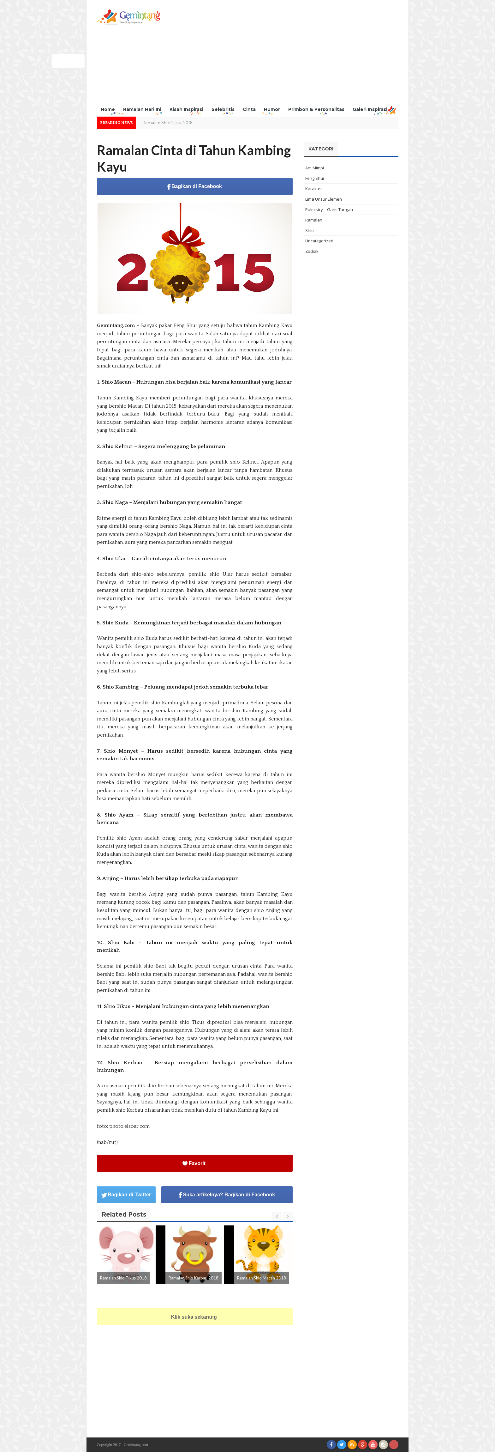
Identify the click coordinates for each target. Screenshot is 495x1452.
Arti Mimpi (314, 168)
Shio (309, 230)
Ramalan (313, 220)
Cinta (249, 109)
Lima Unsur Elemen (323, 199)
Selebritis (223, 109)
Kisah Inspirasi (186, 109)
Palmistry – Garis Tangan (329, 209)
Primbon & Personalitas (316, 109)
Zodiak (312, 251)
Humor (272, 109)
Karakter (313, 188)
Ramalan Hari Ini (142, 109)
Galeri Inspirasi (370, 109)
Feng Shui (314, 178)
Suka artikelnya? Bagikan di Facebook (227, 1195)
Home (108, 109)
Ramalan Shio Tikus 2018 (167, 122)
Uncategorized (319, 241)
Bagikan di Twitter (126, 1194)
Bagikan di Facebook (194, 187)
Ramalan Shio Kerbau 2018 (193, 1277)
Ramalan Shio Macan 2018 (261, 1277)
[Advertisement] (283, 53)
